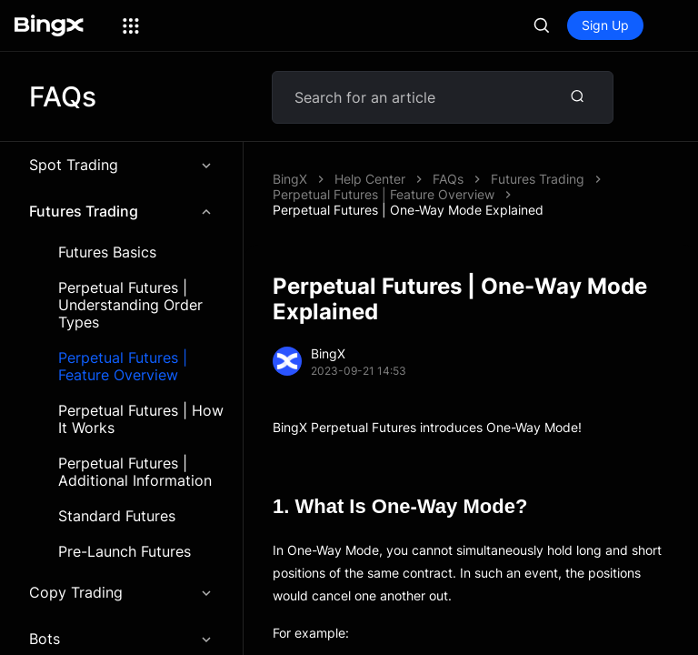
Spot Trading (121, 165)
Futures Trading (121, 211)
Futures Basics (107, 252)
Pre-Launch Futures (124, 551)
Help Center (369, 178)
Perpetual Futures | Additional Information (135, 472)
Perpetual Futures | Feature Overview (122, 366)
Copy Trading (121, 592)
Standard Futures (116, 516)
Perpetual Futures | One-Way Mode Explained (408, 209)
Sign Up (605, 25)
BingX (290, 178)
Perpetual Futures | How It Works (141, 419)
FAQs (448, 178)
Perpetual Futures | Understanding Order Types (130, 305)
